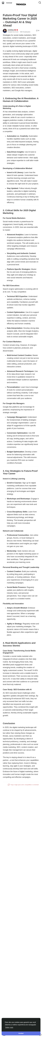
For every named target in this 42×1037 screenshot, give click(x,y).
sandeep (11, 30)
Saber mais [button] (9, 1027)
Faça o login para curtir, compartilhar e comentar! (23, 785)
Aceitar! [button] (21, 1033)
